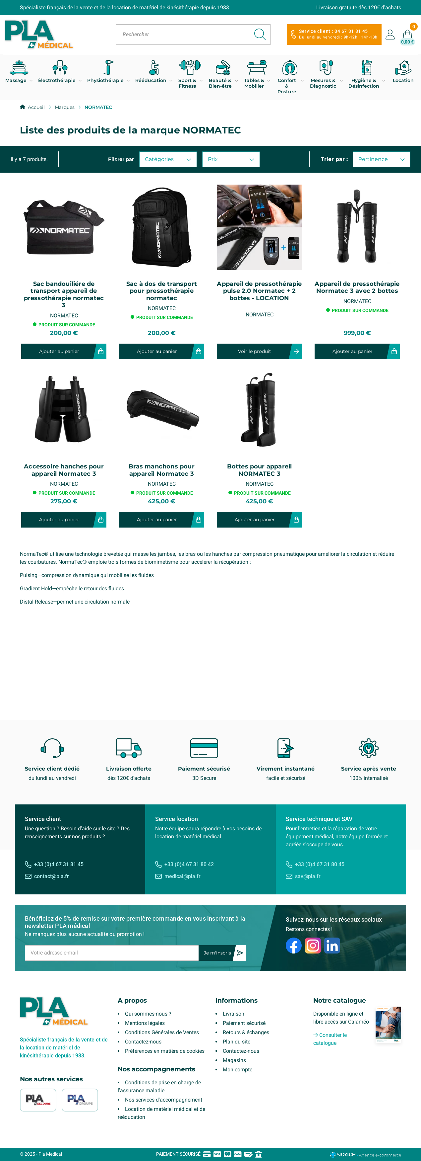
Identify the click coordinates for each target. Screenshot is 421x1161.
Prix (231, 159)
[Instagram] (313, 946)
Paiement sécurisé (244, 1023)
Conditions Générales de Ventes (162, 1032)
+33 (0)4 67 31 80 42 (189, 864)
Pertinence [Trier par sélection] (381, 159)
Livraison (233, 1014)
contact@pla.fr (51, 876)
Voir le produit (254, 351)
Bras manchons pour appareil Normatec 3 (162, 470)
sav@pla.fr (308, 876)
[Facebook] (294, 946)
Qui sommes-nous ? (148, 1014)
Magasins (234, 1060)
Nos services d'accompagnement (163, 1100)
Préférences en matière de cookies (165, 1051)
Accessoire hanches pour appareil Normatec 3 (64, 470)
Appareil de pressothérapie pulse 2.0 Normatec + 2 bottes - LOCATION (259, 291)
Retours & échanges (246, 1032)
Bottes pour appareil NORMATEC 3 (259, 470)
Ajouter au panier (59, 351)
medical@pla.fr (182, 876)
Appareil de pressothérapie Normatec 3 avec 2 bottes (357, 288)
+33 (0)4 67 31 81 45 (59, 864)
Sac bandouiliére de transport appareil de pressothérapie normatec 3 (64, 295)
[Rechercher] (193, 34)
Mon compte (237, 1069)
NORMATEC (64, 315)
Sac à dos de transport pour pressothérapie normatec (161, 291)
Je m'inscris (217, 953)
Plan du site (236, 1041)
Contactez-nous (143, 1041)
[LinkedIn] (332, 946)
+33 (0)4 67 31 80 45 (319, 864)
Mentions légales (145, 1023)
